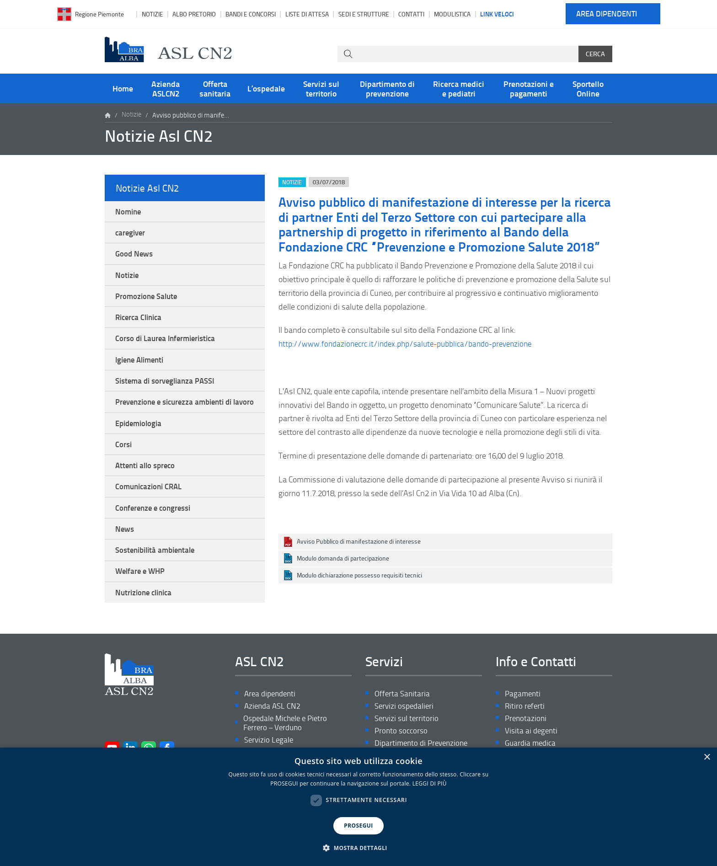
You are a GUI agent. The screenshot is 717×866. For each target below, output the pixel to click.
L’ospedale (266, 88)
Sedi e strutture (363, 14)
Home (122, 88)
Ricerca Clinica (141, 323)
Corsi (124, 465)
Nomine (129, 212)
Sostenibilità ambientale (159, 577)
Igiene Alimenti (142, 367)
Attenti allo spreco (148, 488)
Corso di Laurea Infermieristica (169, 345)
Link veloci (497, 13)
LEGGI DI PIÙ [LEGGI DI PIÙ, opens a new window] (429, 783)
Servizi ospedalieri (406, 736)
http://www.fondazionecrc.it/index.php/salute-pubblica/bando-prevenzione (412, 343)
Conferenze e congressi (156, 532)
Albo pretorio (194, 14)
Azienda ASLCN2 (165, 88)
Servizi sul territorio (321, 88)
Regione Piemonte (99, 14)
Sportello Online (588, 88)
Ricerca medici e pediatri (458, 88)
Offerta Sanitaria (403, 723)
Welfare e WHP (142, 599)
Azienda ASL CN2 (273, 736)
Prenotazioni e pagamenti (528, 88)
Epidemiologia (141, 443)
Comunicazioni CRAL (151, 510)
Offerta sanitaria (214, 88)
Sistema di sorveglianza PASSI (168, 390)
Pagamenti (523, 723)
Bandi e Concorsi (250, 14)
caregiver (132, 234)
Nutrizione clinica (146, 621)
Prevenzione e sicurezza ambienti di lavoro (179, 416)
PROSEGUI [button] (358, 825)
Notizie (152, 14)
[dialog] (358, 807)
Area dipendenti (606, 14)
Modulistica (452, 14)
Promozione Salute (148, 301)
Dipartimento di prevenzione (387, 88)
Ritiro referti (525, 736)
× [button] (706, 757)
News (125, 554)
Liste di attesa (307, 14)
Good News (135, 256)
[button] (358, 848)
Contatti (411, 14)
